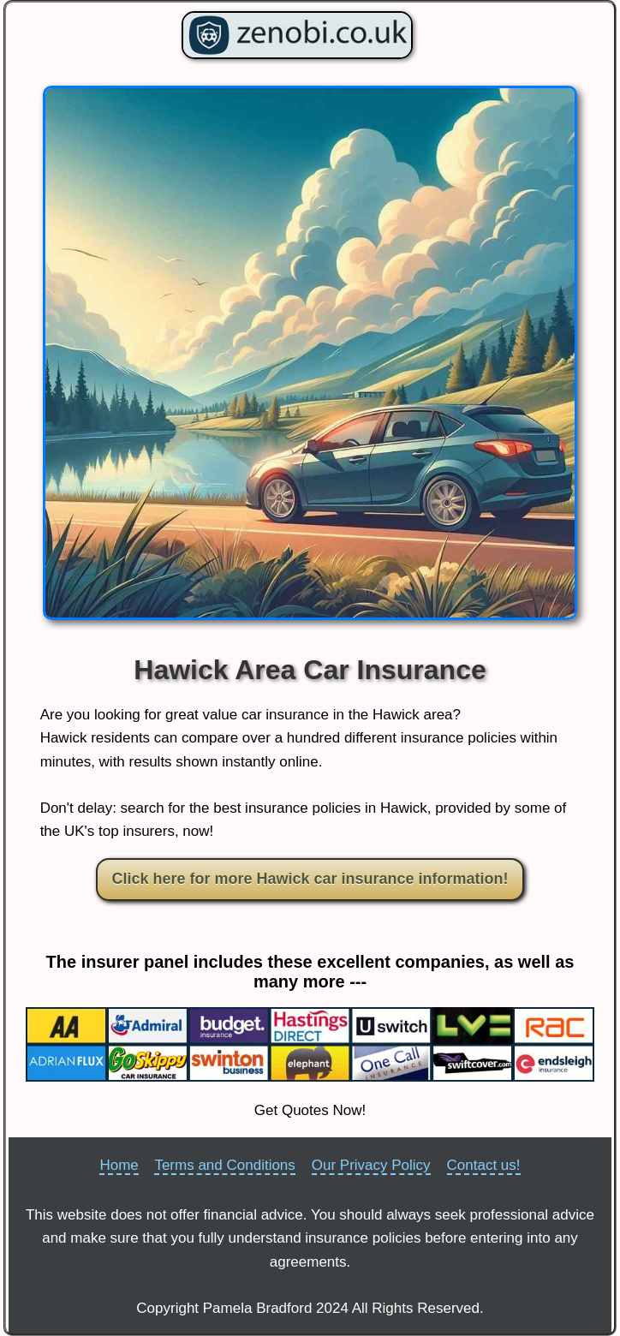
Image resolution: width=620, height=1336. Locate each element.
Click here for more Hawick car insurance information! (309, 878)
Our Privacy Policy (371, 1165)
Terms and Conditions (224, 1165)
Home (118, 1165)
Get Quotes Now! (310, 1110)
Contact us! (484, 1165)
